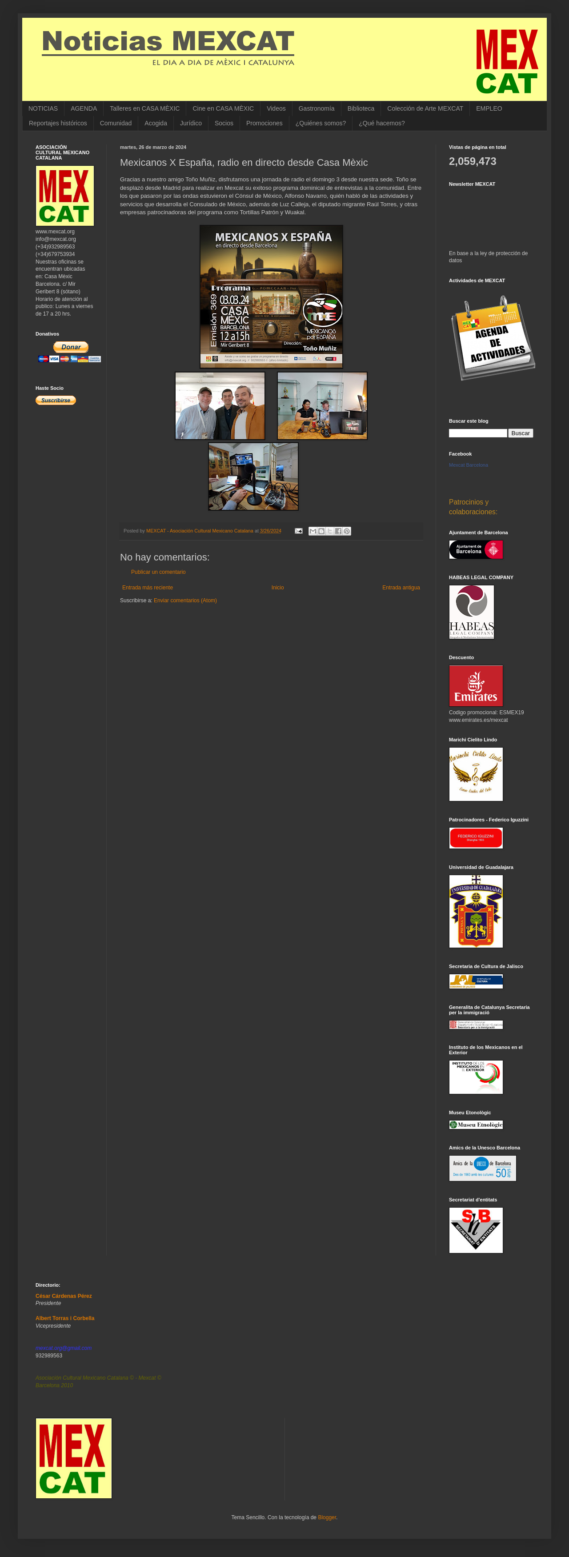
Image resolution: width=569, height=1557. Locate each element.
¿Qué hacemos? (382, 123)
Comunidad (116, 123)
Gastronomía (317, 108)
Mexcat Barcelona (468, 465)
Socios (224, 123)
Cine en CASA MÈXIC (223, 108)
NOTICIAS (43, 108)
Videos (276, 108)
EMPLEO (489, 108)
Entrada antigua (401, 587)
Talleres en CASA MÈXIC (145, 108)
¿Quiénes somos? (321, 123)
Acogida (155, 123)
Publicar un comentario (158, 572)
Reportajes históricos (58, 123)
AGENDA (84, 108)
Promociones (264, 123)
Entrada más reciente (147, 587)
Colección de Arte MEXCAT (425, 108)
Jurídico (191, 123)
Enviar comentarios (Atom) (185, 600)
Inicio (278, 587)
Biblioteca (361, 108)
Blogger (327, 1517)
